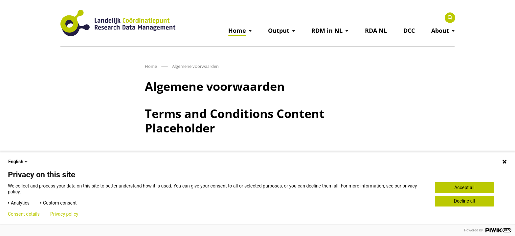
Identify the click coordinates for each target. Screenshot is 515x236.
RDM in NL (327, 30)
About (440, 30)
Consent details (24, 214)
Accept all (464, 187)
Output (278, 30)
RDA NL (376, 30)
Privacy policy (64, 214)
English (18, 161)
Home (237, 30)
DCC (409, 30)
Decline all (464, 201)
